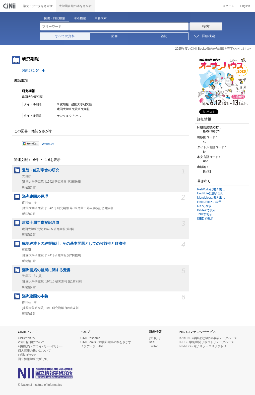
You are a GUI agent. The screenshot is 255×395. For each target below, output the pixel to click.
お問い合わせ (27, 355)
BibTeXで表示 (206, 210)
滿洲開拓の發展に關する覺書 (46, 270)
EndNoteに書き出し (210, 193)
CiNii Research (90, 338)
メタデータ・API (91, 346)
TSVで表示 (204, 214)
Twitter (153, 346)
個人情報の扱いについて (34, 350)
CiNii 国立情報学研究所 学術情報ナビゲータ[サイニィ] (10, 6)
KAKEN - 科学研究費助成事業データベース (208, 338)
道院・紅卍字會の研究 (40, 170)
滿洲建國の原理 (35, 196)
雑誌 (164, 36)
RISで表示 (204, 206)
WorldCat (48, 144)
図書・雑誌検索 (54, 18)
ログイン (228, 6)
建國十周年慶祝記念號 (40, 223)
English (245, 6)
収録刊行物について (31, 342)
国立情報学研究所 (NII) (33, 359)
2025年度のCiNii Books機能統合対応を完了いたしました (213, 48)
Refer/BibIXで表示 (209, 202)
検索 (206, 26)
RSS (152, 342)
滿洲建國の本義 (35, 296)
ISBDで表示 (205, 218)
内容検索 (101, 18)
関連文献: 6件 (31, 70)
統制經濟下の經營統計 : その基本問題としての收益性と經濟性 (74, 244)
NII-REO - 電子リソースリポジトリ (203, 346)
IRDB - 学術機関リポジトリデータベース (207, 342)
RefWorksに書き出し (211, 189)
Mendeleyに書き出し (211, 197)
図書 (114, 36)
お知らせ (155, 338)
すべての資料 (65, 36)
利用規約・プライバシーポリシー (40, 346)
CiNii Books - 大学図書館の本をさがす (105, 342)
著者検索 (80, 18)
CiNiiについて (27, 338)
